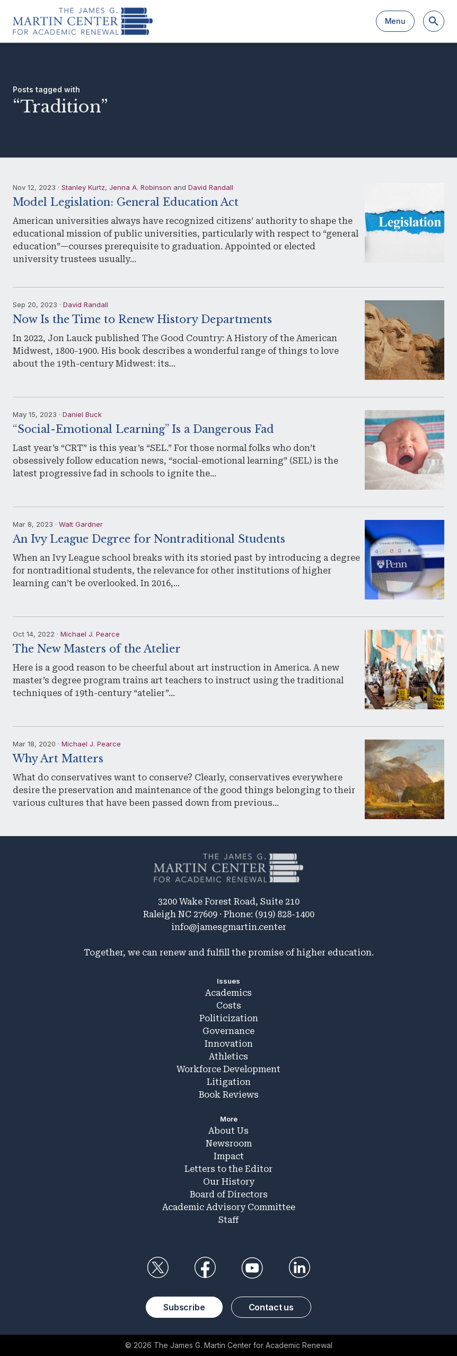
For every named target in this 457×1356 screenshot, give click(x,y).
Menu (395, 20)
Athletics (228, 1056)
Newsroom (229, 1143)
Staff (228, 1220)
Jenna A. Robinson (140, 187)
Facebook (204, 1268)
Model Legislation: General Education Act (126, 202)
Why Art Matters (58, 758)
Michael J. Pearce (90, 634)
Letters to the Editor (228, 1169)
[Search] (433, 21)
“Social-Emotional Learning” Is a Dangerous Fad (143, 429)
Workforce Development (228, 1069)
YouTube (252, 1268)
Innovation (229, 1044)
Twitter (157, 1268)
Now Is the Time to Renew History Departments (142, 319)
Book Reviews (229, 1095)
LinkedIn (299, 1268)
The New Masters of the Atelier (97, 648)
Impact (229, 1156)
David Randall (210, 187)
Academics (228, 993)
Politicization (228, 1018)
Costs (228, 1006)
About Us (228, 1131)
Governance (228, 1031)
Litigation (229, 1082)
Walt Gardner (81, 524)
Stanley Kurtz (83, 187)
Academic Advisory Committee (228, 1207)
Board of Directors (229, 1194)
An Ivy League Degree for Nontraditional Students (149, 539)
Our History (228, 1182)
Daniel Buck (82, 414)
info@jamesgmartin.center (228, 927)
